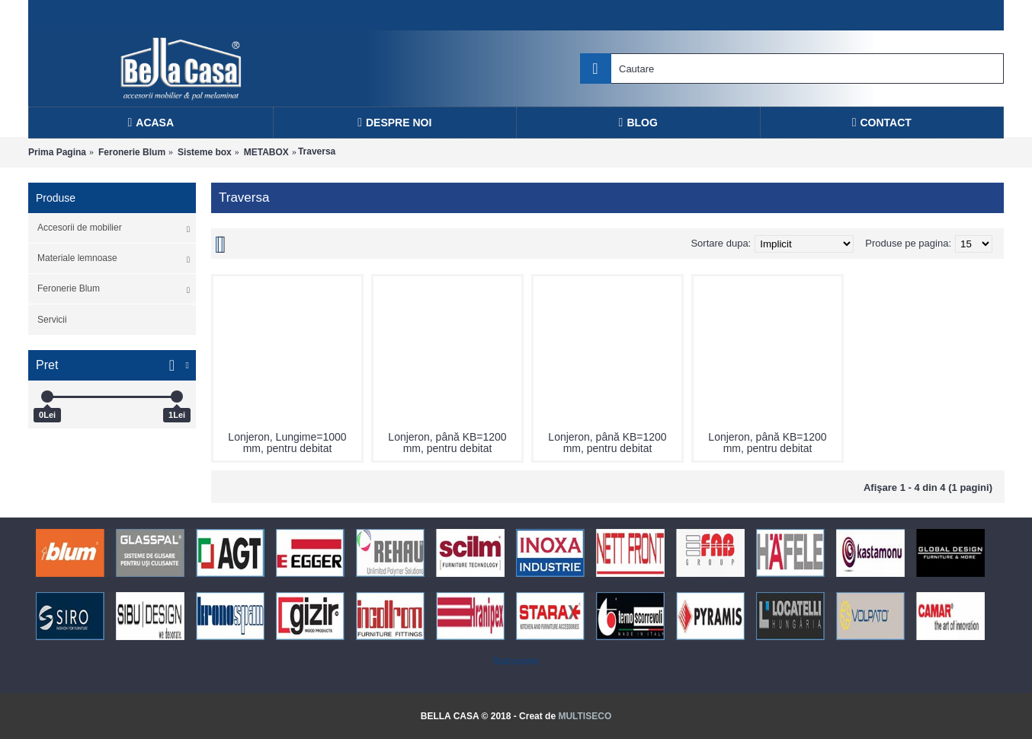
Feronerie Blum (131, 152)
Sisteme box (205, 152)
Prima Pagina (57, 152)
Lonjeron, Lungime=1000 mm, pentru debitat (287, 442)
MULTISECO (584, 716)
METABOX (266, 152)
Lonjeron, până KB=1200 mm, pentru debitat (447, 442)
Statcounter (515, 661)
